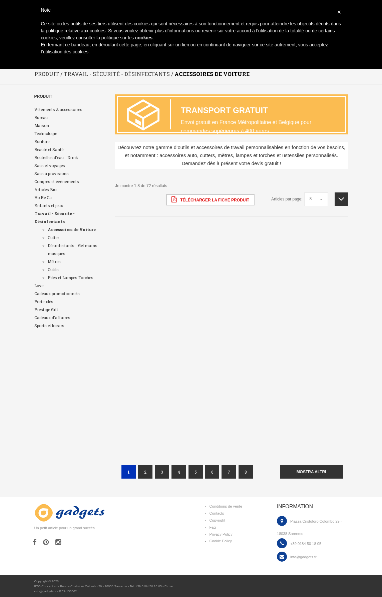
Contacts (217, 513)
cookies (143, 37)
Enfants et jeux (48, 205)
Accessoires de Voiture (72, 229)
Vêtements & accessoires (58, 109)
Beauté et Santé (48, 149)
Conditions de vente (226, 506)
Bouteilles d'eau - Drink (56, 157)
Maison (41, 125)
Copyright (218, 520)
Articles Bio (45, 189)
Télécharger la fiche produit (210, 199)
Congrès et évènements (56, 181)
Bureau (41, 117)
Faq (213, 527)
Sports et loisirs (49, 325)
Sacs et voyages (49, 165)
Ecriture (41, 141)
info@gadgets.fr (303, 557)
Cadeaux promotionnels (57, 293)
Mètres (54, 261)
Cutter (53, 237)
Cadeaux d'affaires (52, 317)
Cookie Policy (221, 541)
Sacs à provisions (51, 173)
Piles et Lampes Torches (70, 277)
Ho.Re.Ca (43, 197)
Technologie (45, 133)
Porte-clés (43, 301)
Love (38, 285)
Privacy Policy (221, 534)
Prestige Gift (46, 309)
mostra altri (311, 472)
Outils (53, 269)
